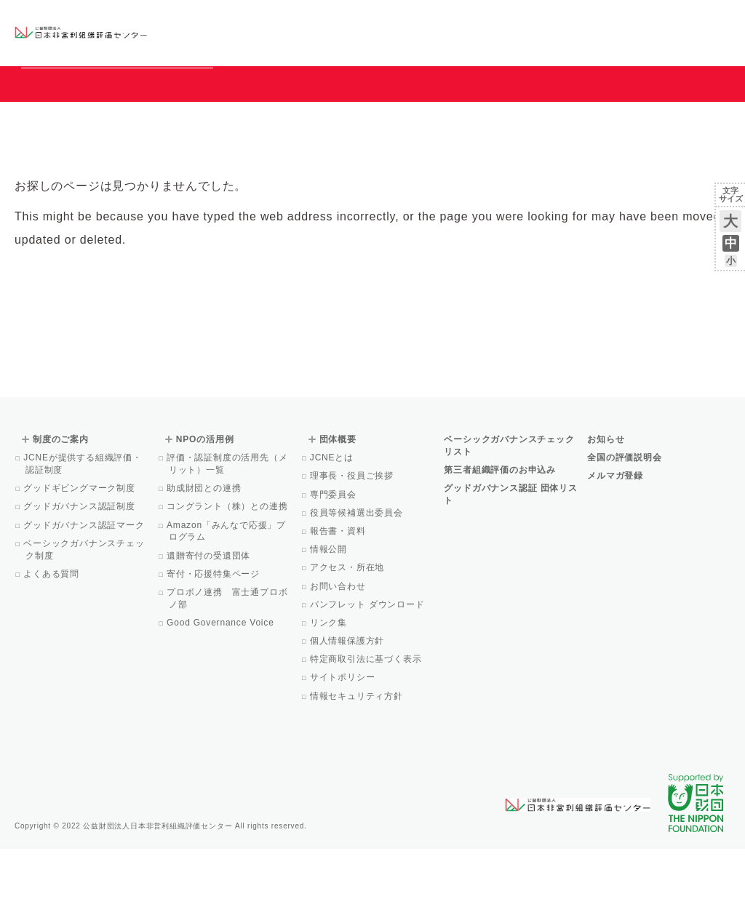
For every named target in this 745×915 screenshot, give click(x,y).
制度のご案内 (411, 32)
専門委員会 (334, 561)
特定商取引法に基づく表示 (367, 725)
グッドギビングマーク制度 (80, 554)
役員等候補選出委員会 (357, 579)
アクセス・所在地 (348, 633)
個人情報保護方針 (348, 707)
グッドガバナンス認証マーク (85, 591)
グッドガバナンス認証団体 (209, 32)
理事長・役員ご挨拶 (353, 542)
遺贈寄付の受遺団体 (209, 622)
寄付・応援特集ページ (214, 640)
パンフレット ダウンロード (368, 671)
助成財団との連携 (205, 554)
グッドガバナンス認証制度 (80, 572)
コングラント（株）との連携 (228, 572)
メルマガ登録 (615, 542)
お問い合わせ (672, 20)
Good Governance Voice (221, 689)
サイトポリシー (343, 743)
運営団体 (622, 20)
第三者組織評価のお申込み (500, 536)
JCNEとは (333, 524)
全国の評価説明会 (624, 524)
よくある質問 (52, 640)
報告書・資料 (339, 597)
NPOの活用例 (488, 32)
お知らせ (582, 20)
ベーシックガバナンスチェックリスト (315, 32)
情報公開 (329, 615)
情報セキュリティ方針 (357, 762)
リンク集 (329, 689)
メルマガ (597, 44)
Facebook (560, 43)
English (716, 20)
